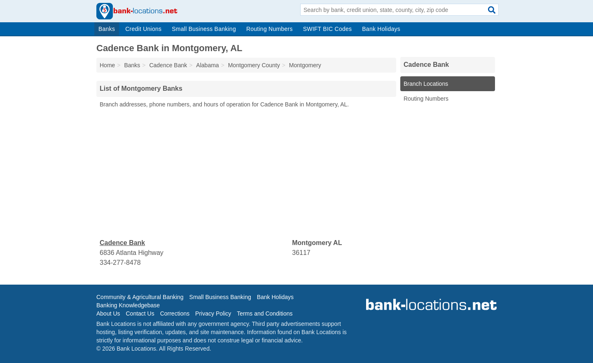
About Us (108, 313)
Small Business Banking (204, 29)
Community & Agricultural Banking (140, 297)
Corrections (175, 313)
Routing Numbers (269, 29)
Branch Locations (426, 83)
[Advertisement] (246, 173)
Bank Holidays (381, 29)
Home (107, 65)
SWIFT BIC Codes (327, 29)
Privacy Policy (213, 313)
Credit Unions (143, 29)
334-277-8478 (120, 262)
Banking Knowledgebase (128, 305)
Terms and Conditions (264, 313)
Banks (106, 29)
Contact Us (140, 313)
